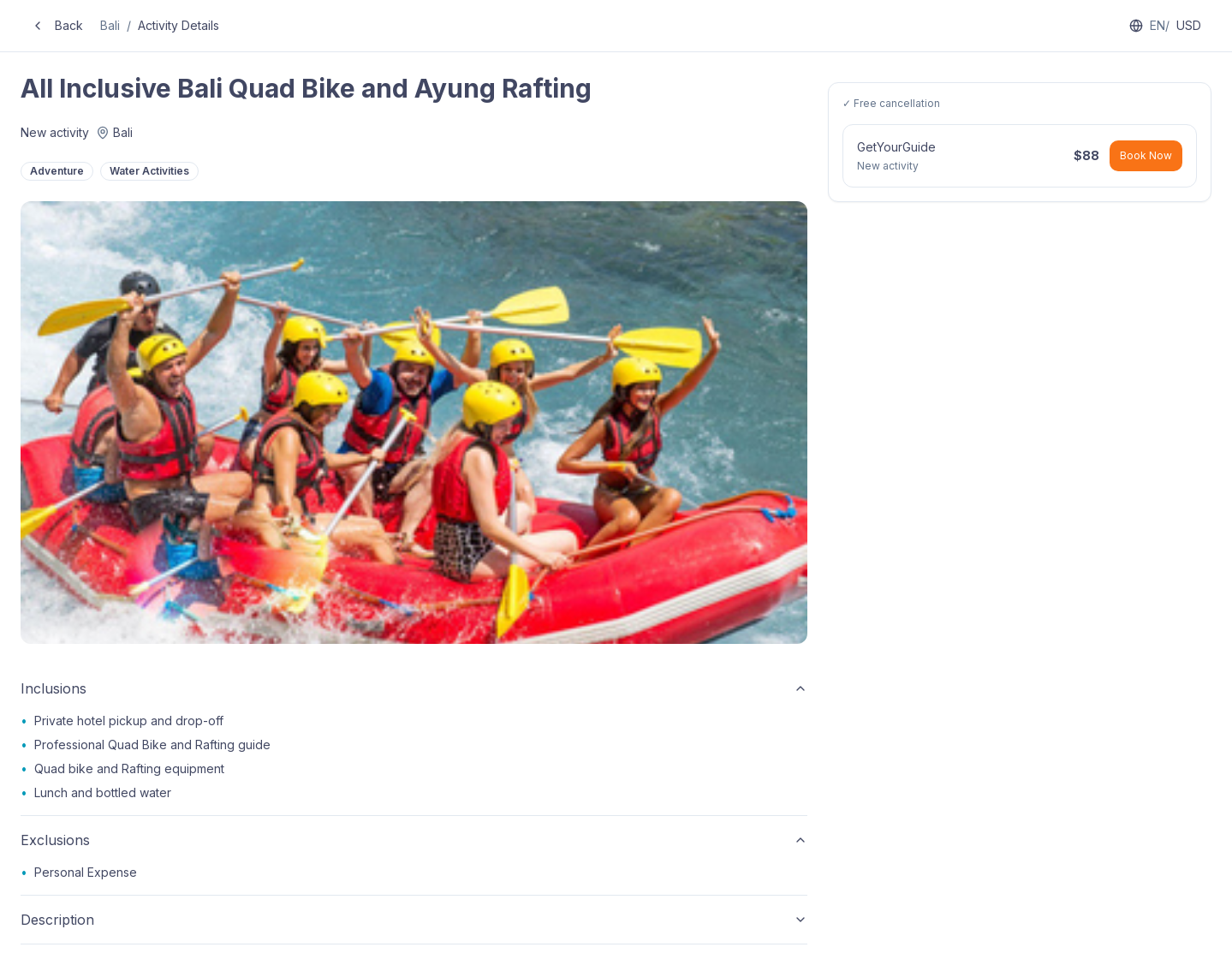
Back (57, 25)
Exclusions (414, 840)
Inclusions (414, 688)
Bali (110, 25)
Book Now (1146, 155)
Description (414, 919)
